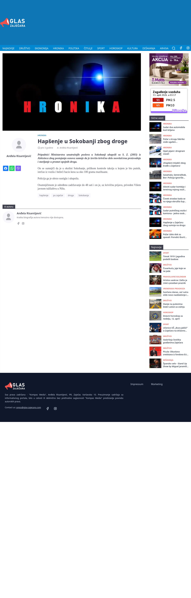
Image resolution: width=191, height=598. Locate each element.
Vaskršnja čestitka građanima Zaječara (173, 341)
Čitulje (88, 48)
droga (71, 195)
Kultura (132, 48)
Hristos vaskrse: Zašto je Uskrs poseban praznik (175, 281)
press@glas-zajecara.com (28, 407)
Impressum (136, 384)
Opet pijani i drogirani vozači (174, 152)
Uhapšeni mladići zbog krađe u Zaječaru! (174, 164)
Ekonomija (41, 48)
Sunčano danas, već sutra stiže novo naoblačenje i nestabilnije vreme (175, 293)
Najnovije (8, 48)
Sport (101, 48)
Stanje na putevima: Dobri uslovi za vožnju (174, 305)
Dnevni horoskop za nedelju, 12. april (173, 317)
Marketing (157, 384)
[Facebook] (181, 48)
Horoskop (115, 48)
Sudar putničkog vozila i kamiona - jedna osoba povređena (175, 212)
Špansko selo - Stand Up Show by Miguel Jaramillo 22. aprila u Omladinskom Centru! (175, 365)
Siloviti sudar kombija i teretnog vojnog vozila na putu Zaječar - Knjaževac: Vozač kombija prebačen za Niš (174, 188)
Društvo (24, 48)
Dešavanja (149, 48)
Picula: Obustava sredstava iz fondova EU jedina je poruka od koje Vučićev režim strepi (175, 353)
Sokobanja (84, 195)
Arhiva (164, 48)
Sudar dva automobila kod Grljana (174, 128)
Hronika (58, 48)
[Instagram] (23, 224)
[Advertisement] (149, 22)
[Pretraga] (174, 48)
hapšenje (44, 195)
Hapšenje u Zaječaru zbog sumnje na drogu (174, 224)
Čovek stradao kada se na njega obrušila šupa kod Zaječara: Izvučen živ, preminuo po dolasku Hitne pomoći (174, 200)
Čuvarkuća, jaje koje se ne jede (174, 270)
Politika (74, 48)
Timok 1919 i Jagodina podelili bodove (174, 258)
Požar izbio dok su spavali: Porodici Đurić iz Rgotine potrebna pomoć (174, 236)
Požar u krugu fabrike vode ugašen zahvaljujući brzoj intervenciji (174, 140)
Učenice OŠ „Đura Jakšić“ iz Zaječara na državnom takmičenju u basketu (175, 329)
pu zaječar (58, 195)
